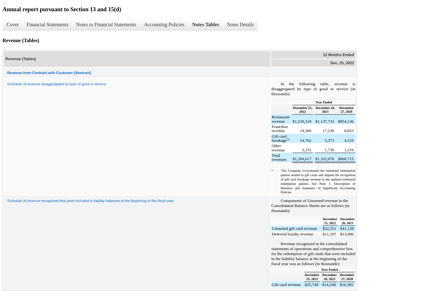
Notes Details (240, 24)
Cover (13, 24)
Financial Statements (47, 24)
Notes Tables (205, 24)
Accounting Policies (164, 24)
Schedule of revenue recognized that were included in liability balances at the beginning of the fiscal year (90, 201)
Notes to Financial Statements (106, 24)
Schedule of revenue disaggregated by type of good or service (56, 84)
